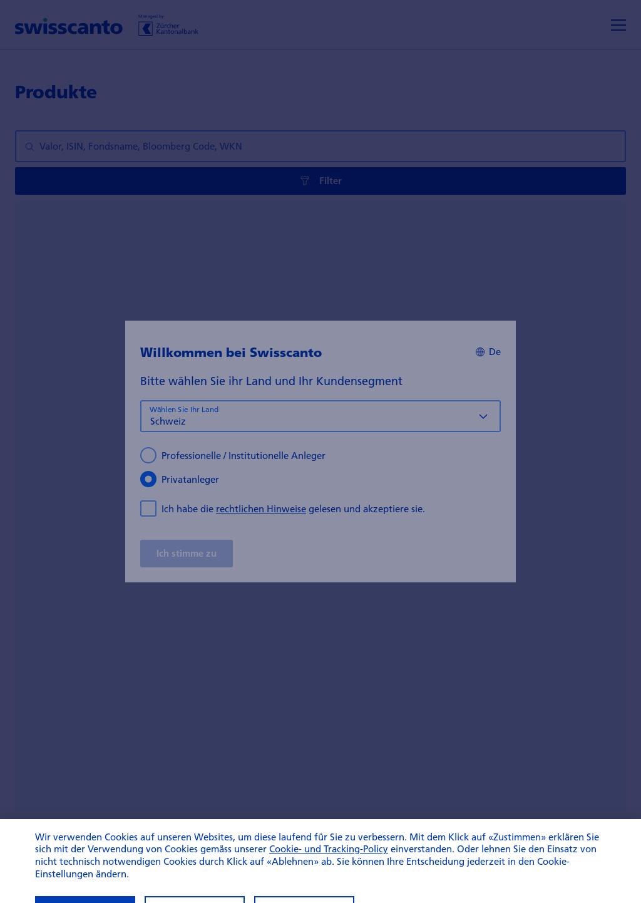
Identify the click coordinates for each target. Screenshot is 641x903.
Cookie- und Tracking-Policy (328, 859)
